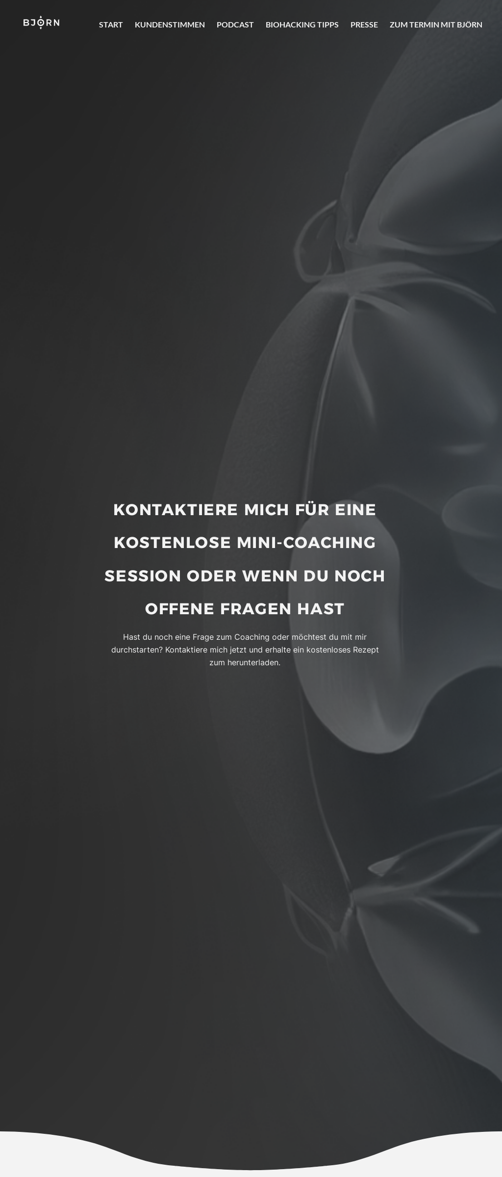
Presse (364, 24)
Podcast (235, 24)
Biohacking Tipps (302, 24)
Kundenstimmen (170, 24)
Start (111, 24)
